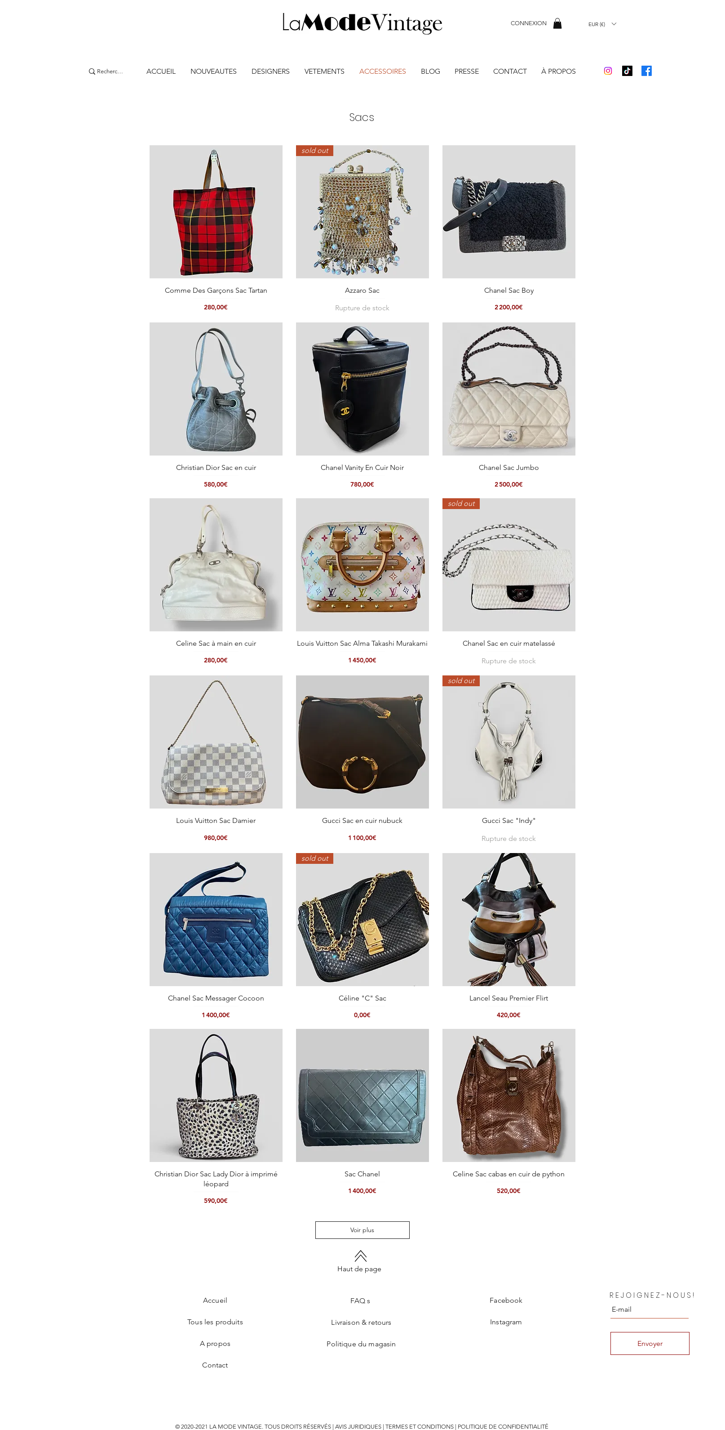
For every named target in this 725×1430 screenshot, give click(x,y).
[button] (557, 23)
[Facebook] (646, 71)
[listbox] (602, 24)
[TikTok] (627, 71)
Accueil (215, 1300)
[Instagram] (608, 71)
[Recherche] (110, 71)
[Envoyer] (650, 1343)
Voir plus (363, 1230)
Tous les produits (215, 1322)
